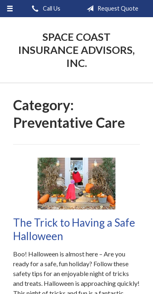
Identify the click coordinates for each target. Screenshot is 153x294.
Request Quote (110, 8)
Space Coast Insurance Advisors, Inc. (76, 50)
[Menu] (10, 8)
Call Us (44, 8)
